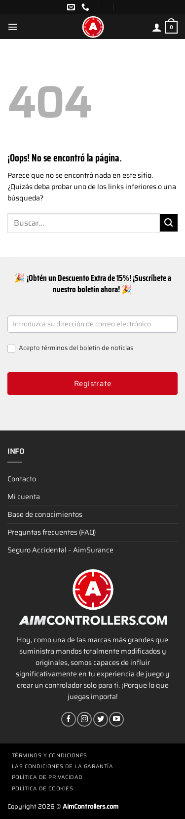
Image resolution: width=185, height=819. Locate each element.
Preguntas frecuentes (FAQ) (51, 532)
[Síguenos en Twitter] (100, 719)
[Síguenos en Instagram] (84, 719)
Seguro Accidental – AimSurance (60, 550)
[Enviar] (169, 223)
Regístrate (92, 384)
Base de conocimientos (44, 514)
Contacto (21, 478)
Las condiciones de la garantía (62, 766)
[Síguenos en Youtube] (116, 719)
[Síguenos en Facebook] (68, 719)
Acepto (70, 348)
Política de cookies (42, 788)
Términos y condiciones (49, 755)
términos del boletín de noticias (87, 348)
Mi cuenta (23, 496)
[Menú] (12, 26)
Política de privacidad (47, 777)
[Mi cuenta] (157, 27)
